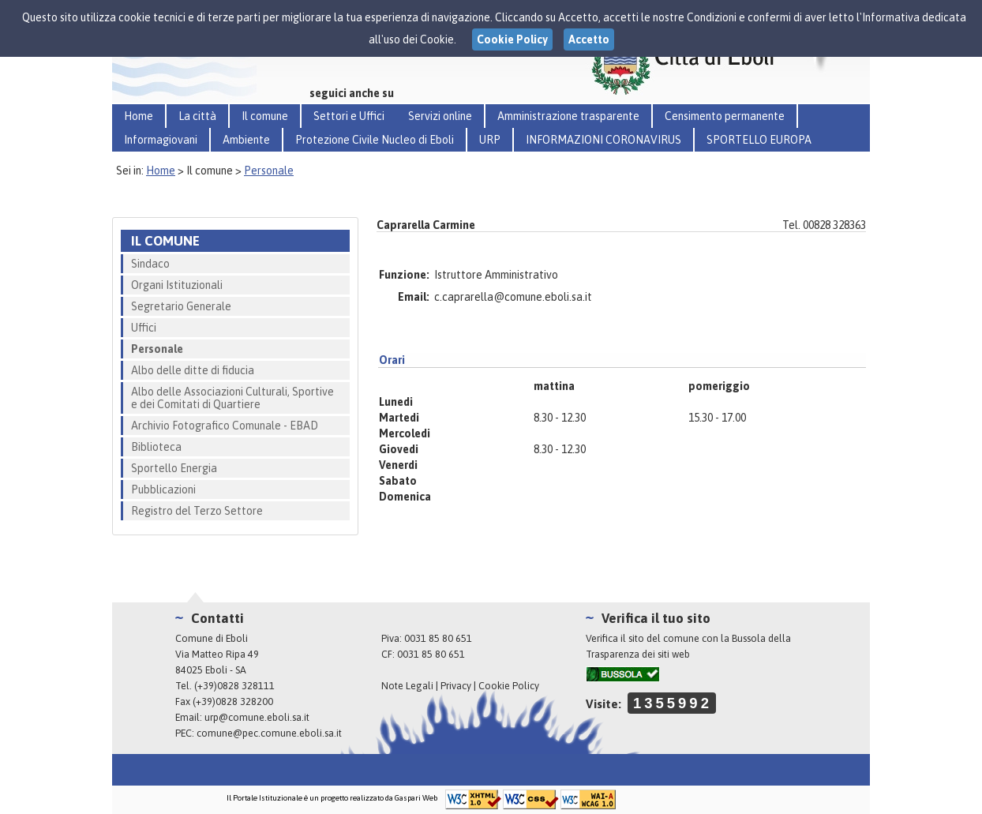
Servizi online (440, 116)
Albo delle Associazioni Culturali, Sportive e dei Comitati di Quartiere (232, 398)
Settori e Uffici (348, 116)
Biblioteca (156, 447)
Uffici (143, 327)
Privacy (455, 686)
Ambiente (246, 139)
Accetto (588, 39)
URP (489, 139)
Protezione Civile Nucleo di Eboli (374, 139)
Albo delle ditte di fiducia (192, 370)
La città (197, 116)
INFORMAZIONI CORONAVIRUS (603, 139)
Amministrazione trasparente (568, 116)
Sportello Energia (174, 468)
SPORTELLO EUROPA (759, 139)
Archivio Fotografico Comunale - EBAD (224, 425)
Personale (269, 170)
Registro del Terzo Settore (197, 511)
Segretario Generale (181, 306)
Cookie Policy (508, 686)
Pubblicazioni (163, 489)
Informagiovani (160, 139)
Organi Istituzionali (177, 285)
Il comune (265, 116)
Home (138, 116)
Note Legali (407, 686)
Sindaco (150, 263)
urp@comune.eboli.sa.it (256, 717)
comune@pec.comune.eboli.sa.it (269, 733)
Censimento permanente (725, 116)
